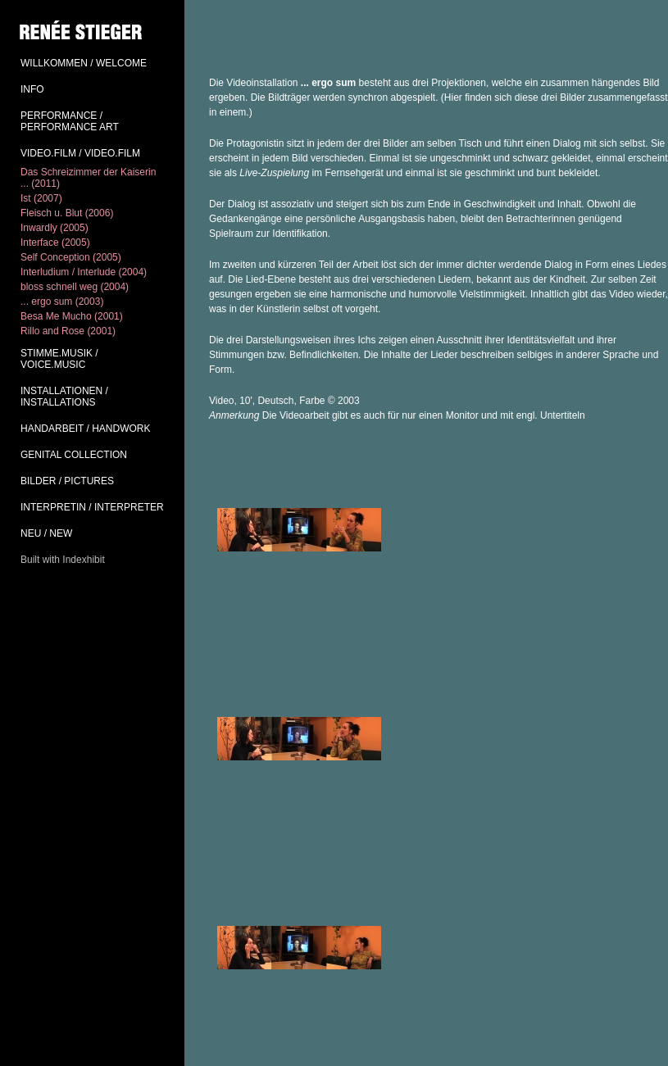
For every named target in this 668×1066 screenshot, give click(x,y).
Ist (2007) (41, 198)
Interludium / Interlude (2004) (83, 272)
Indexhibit (83, 559)
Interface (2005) (55, 242)
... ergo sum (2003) (61, 301)
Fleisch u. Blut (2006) (66, 213)
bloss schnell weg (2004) (74, 287)
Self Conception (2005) (70, 257)
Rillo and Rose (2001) (68, 331)
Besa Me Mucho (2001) (71, 316)
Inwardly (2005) (54, 228)
